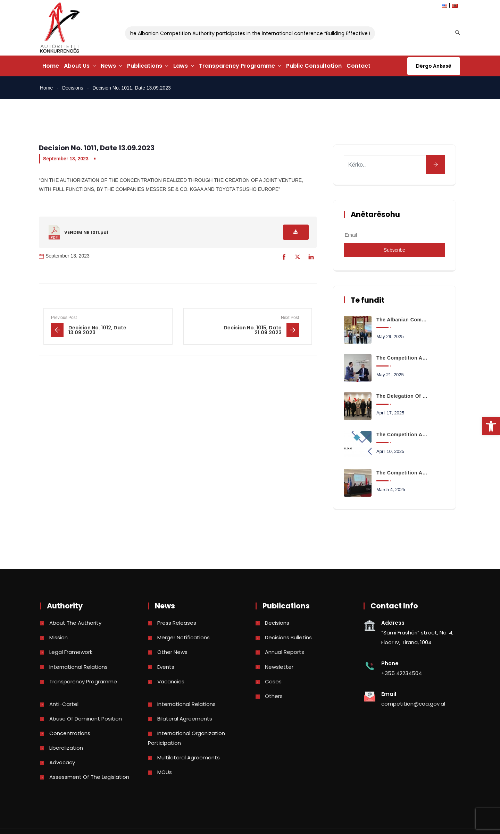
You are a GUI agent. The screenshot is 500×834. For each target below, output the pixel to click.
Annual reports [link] (284, 652)
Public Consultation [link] (314, 66)
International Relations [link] (78, 667)
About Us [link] (77, 66)
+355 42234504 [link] (401, 673)
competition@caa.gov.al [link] (413, 703)
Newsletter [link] (279, 667)
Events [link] (165, 667)
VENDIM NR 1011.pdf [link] (86, 232)
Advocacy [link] (62, 762)
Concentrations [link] (69, 733)
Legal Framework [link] (70, 652)
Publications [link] (144, 66)
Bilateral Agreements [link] (184, 718)
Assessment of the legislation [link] (89, 777)
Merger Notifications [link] (183, 637)
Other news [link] (172, 652)
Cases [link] (273, 681)
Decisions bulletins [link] (288, 637)
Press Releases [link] (176, 622)
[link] (491, 426)
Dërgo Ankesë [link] (433, 65)
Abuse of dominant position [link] (85, 718)
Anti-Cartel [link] (63, 704)
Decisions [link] (72, 88)
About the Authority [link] (75, 622)
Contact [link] (358, 66)
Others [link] (274, 696)
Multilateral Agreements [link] (188, 757)
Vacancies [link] (170, 681)
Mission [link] (58, 637)
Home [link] (50, 66)
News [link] (108, 66)
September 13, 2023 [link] (66, 158)
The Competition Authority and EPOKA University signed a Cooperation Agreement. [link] (402, 358)
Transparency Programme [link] (237, 66)
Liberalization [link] (66, 747)
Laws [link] (180, 66)
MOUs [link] (164, 772)
